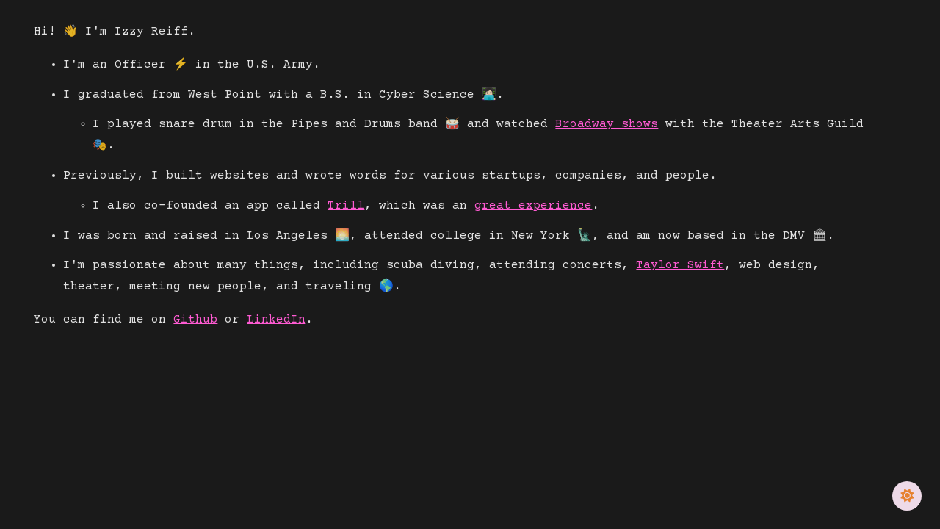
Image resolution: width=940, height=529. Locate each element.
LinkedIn (276, 319)
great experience (533, 205)
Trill (346, 205)
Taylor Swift (680, 265)
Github (195, 319)
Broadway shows (606, 124)
